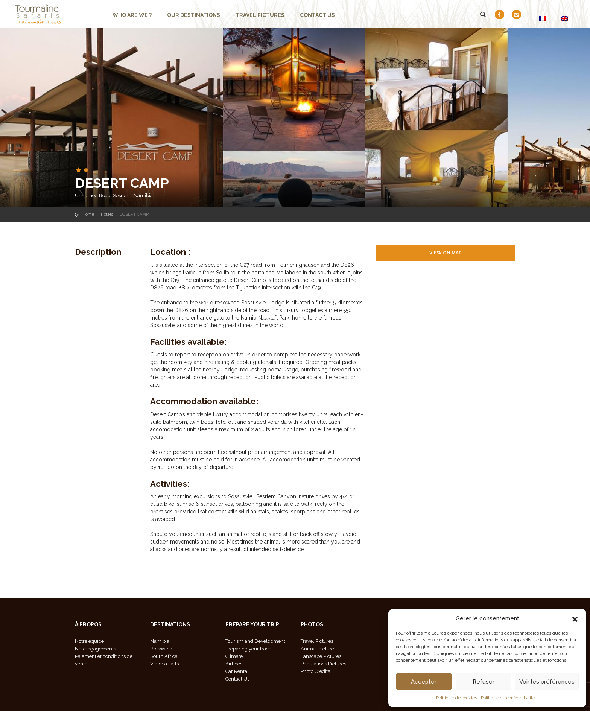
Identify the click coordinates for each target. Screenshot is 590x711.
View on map (445, 253)
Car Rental (237, 671)
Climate (234, 656)
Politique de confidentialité (508, 697)
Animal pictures (318, 649)
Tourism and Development (255, 641)
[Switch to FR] (542, 18)
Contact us (317, 15)
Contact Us (237, 679)
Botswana (161, 649)
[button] (575, 618)
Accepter (423, 681)
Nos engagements (95, 649)
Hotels (107, 214)
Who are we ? (132, 15)
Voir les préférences (547, 681)
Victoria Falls (164, 664)
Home (88, 214)
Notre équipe (89, 641)
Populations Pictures (323, 664)
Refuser (483, 681)
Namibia (159, 641)
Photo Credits (315, 671)
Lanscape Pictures (321, 656)
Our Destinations (193, 15)
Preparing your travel (249, 649)
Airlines (233, 664)
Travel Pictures (260, 15)
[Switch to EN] (564, 18)
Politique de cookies (456, 697)
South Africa (164, 656)
